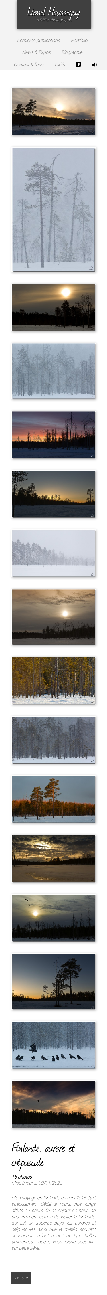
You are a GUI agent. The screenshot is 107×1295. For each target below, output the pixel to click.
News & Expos (36, 52)
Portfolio (79, 40)
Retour (21, 1277)
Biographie (71, 52)
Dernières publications (38, 40)
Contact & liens (28, 64)
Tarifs (59, 64)
